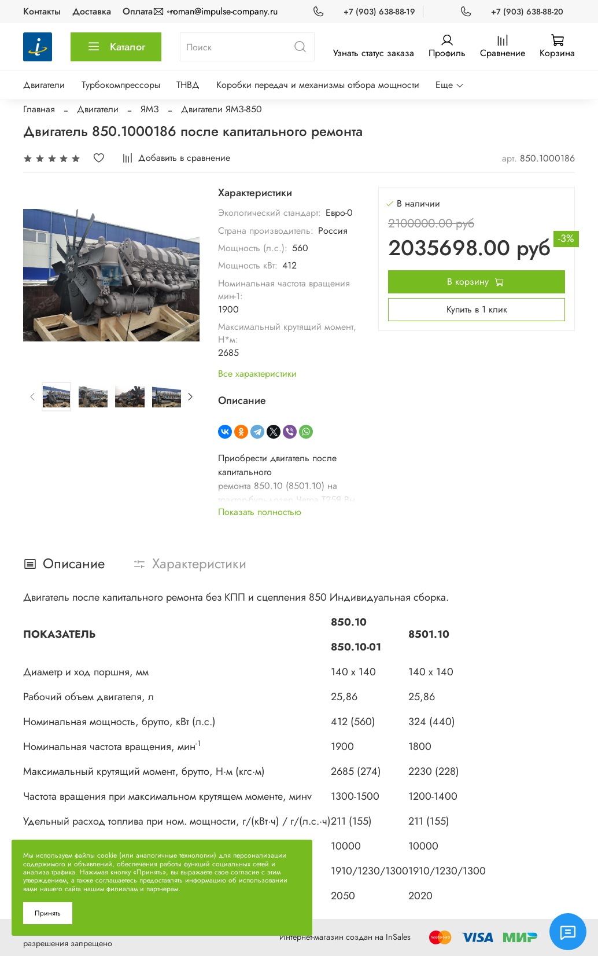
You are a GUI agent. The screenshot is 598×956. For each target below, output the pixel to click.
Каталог (116, 46)
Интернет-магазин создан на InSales (345, 937)
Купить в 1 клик (476, 309)
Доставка (91, 11)
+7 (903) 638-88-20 (527, 11)
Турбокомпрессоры (121, 84)
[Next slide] (190, 397)
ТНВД (188, 84)
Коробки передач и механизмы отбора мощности (317, 84)
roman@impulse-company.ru (224, 11)
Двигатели (44, 84)
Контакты (42, 11)
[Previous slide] (33, 397)
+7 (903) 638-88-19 (379, 11)
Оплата (138, 11)
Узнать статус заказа (373, 53)
